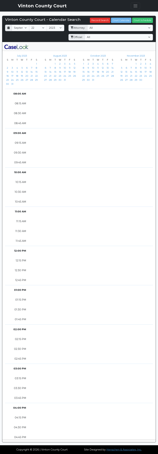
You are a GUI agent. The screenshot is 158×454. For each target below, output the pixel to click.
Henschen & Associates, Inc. (124, 449)
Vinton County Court (42, 5)
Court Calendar (121, 20)
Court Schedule (142, 20)
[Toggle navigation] (135, 6)
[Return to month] (8, 28)
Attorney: (78, 27)
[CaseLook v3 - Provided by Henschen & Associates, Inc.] (16, 46)
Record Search (100, 20)
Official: (77, 37)
